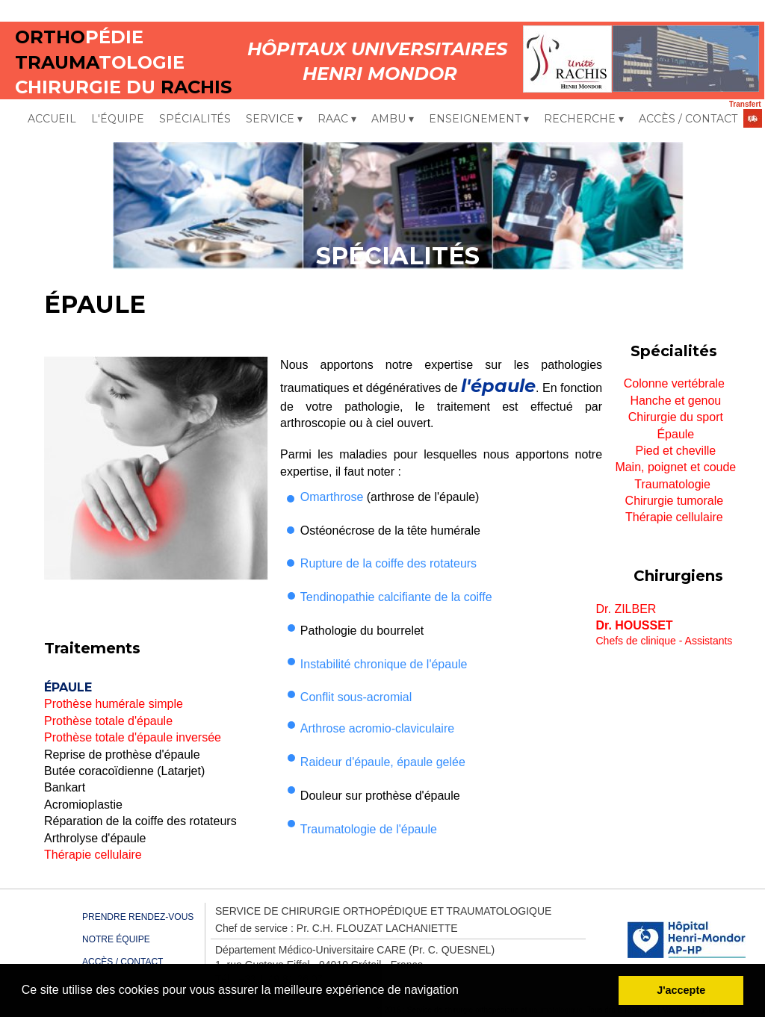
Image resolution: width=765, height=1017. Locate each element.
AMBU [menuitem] (392, 119)
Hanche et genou (675, 400)
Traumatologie (673, 484)
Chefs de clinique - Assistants (664, 641)
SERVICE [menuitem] (274, 119)
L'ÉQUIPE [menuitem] (117, 118)
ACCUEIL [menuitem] (52, 118)
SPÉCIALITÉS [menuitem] (195, 118)
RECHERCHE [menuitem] (584, 119)
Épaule (675, 434)
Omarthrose (331, 497)
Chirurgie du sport (675, 417)
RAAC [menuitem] (337, 119)
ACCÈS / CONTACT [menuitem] (688, 118)
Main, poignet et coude (675, 467)
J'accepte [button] (681, 990)
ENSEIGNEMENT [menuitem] (479, 119)
